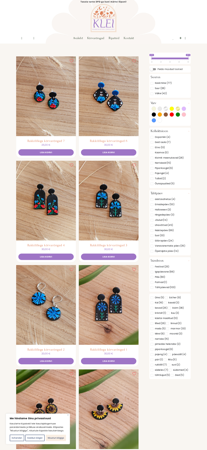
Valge (160, 120)
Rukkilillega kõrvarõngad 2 (46, 349)
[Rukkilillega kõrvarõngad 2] (46, 305)
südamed (180, 370)
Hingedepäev (164, 214)
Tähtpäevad (165, 287)
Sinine (154, 120)
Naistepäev (164, 230)
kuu (175, 313)
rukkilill (161, 364)
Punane (172, 114)
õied (179, 375)
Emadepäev (165, 204)
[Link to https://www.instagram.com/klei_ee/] (21, 38)
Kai (159, 302)
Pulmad (161, 282)
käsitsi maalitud (166, 318)
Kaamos (162, 152)
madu (160, 328)
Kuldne (178, 109)
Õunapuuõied (165, 183)
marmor (178, 328)
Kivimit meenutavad (169, 157)
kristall (160, 313)
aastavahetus (165, 199)
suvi (176, 364)
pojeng (161, 354)
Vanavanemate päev (170, 245)
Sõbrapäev (164, 240)
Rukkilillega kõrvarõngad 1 (108, 349)
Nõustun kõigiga (56, 437)
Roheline (178, 114)
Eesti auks (163, 142)
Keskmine (163, 83)
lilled (160, 323)
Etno (160, 147)
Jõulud (161, 220)
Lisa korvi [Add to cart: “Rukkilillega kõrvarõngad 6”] (109, 152)
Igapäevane (165, 271)
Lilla (184, 109)
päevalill (179, 354)
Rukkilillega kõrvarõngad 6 (108, 141)
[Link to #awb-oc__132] (185, 38)
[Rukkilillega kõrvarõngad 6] (109, 96)
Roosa (184, 114)
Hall (160, 109)
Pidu (160, 277)
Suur (160, 88)
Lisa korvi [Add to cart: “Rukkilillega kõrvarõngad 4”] (46, 256)
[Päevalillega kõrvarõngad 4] (46, 409)
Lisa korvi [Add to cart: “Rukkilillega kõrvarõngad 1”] (109, 361)
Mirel (160, 333)
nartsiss (162, 339)
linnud (176, 323)
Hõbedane (166, 109)
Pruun (166, 114)
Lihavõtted (164, 225)
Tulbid (160, 178)
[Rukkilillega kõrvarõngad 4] (46, 200)
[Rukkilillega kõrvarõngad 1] (109, 305)
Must (154, 114)
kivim (178, 308)
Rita (172, 359)
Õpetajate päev (167, 251)
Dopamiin (162, 137)
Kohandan (17, 437)
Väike (161, 93)
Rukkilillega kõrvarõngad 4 (46, 245)
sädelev (161, 370)
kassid (173, 302)
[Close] (68, 415)
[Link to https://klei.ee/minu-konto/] (33, 38)
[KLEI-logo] (103, 4)
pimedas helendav (168, 344)
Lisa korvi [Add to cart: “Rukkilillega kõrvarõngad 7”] (46, 152)
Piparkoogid (164, 168)
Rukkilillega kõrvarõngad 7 (46, 141)
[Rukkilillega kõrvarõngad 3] (109, 200)
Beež (154, 109)
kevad (161, 308)
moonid (176, 333)
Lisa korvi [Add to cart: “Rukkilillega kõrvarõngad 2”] (46, 361)
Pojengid (162, 173)
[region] (38, 429)
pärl (159, 359)
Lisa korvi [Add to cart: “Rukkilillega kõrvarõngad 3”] (109, 256)
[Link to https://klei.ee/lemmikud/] (173, 38)
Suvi (160, 235)
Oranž (160, 114)
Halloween (163, 209)
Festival (162, 266)
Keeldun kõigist (35, 437)
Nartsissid (163, 163)
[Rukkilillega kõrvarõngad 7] (46, 96)
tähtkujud (162, 375)
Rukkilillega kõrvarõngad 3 (108, 245)
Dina (159, 297)
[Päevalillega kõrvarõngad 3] (109, 409)
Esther (175, 297)
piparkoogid (164, 349)
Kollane (172, 109)
